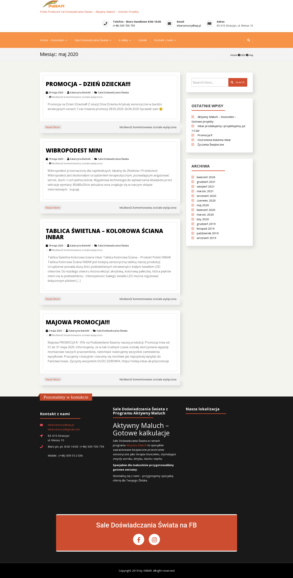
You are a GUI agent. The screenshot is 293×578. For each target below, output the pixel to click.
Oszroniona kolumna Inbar (214, 140)
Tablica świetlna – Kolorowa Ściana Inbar (104, 234)
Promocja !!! (205, 135)
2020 (242, 55)
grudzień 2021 (206, 182)
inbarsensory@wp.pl (189, 26)
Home (233, 55)
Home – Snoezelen (52, 40)
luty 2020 (203, 219)
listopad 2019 (206, 228)
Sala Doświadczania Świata (91, 40)
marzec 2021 (205, 191)
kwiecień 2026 (206, 177)
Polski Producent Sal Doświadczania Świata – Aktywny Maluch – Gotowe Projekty (89, 11)
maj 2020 (203, 205)
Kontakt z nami (163, 40)
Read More (53, 127)
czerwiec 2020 (206, 200)
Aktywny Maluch (136, 445)
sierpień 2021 (206, 186)
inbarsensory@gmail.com (64, 429)
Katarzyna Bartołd (78, 92)
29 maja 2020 (54, 92)
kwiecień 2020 (206, 210)
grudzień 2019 (206, 224)
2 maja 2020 (54, 330)
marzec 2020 (205, 214)
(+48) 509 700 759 (124, 26)
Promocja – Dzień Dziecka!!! (88, 84)
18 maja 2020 (54, 245)
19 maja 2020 (54, 159)
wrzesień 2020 (206, 196)
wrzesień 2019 (206, 238)
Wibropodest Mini (74, 150)
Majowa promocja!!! (78, 322)
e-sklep (123, 40)
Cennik (142, 40)
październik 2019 (208, 233)
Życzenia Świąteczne (211, 144)
